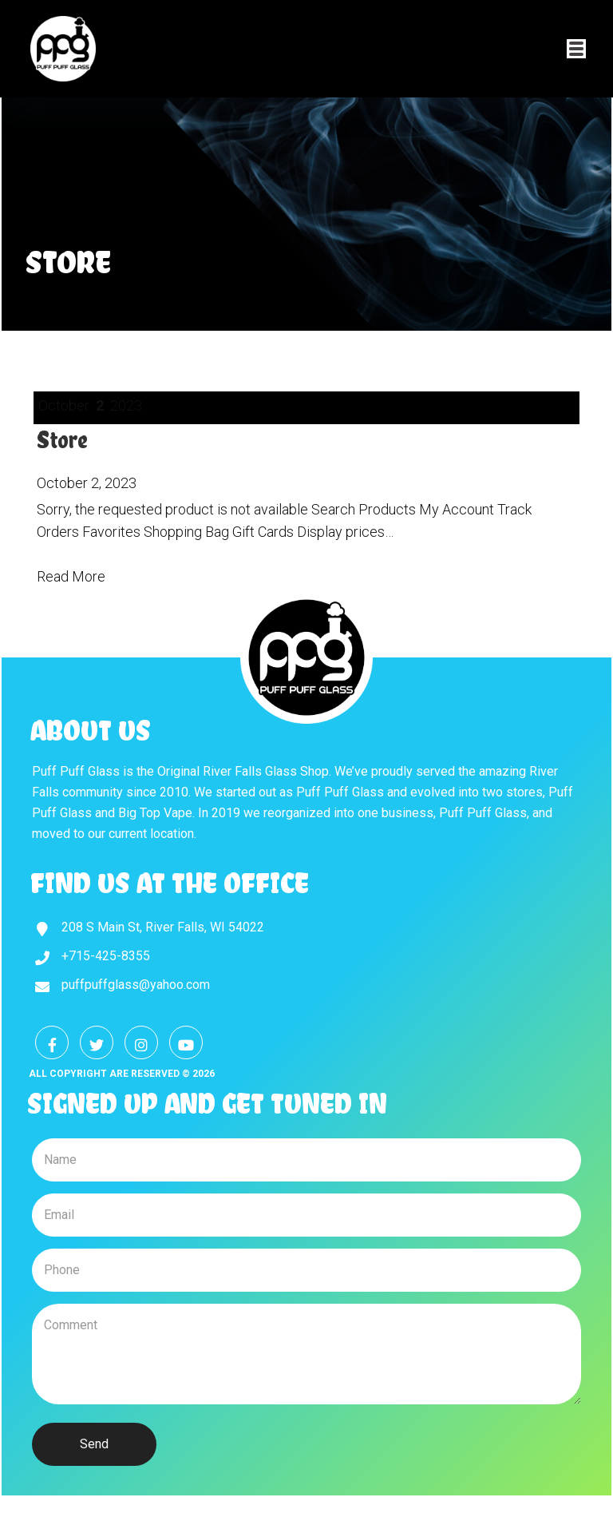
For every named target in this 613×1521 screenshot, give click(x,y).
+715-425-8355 (105, 955)
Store (62, 440)
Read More (71, 576)
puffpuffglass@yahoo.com (135, 984)
